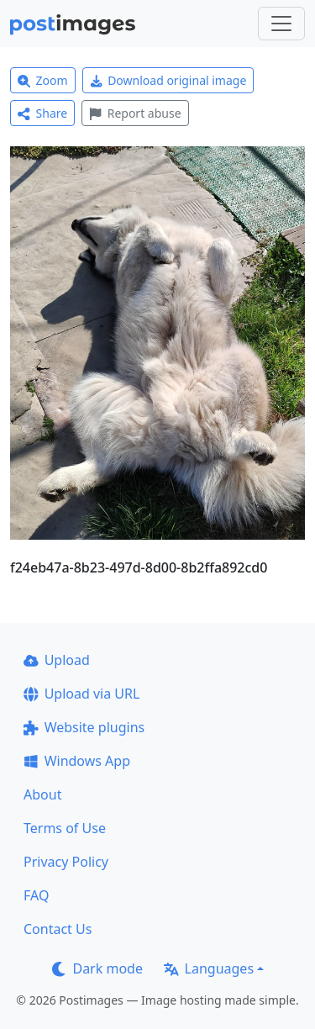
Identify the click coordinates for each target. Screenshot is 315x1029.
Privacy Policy (66, 861)
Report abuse (135, 113)
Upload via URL (81, 693)
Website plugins (84, 727)
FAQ (36, 895)
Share (42, 113)
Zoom (43, 80)
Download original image (168, 80)
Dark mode (97, 968)
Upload (57, 660)
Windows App (77, 761)
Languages (209, 968)
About (42, 794)
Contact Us (58, 929)
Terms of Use (65, 828)
